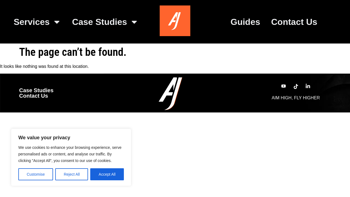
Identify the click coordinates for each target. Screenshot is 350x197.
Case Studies (105, 22)
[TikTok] (296, 86)
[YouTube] (283, 86)
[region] (71, 157)
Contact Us (294, 22)
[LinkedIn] (308, 86)
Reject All (72, 174)
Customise (36, 174)
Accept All (107, 174)
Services (37, 22)
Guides (245, 22)
